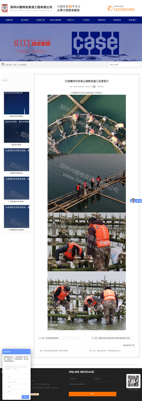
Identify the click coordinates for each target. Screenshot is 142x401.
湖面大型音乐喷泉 (16, 116)
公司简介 (86, 20)
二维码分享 (100, 87)
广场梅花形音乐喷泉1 (16, 230)
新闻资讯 (102, 20)
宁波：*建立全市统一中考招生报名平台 (106, 351)
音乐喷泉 (24, 20)
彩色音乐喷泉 (16, 145)
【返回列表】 (127, 345)
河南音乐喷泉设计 (16, 173)
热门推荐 (9, 86)
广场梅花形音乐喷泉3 (16, 201)
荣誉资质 (117, 20)
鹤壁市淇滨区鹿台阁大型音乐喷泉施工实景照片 (115, 338)
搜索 (136, 65)
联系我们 (132, 20)
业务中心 (71, 20)
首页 (15, 65)
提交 (92, 394)
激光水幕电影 (55, 20)
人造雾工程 (40, 20)
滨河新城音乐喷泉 (52, 338)
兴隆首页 (9, 20)
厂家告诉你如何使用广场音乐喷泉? (55, 351)
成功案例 (23, 65)
